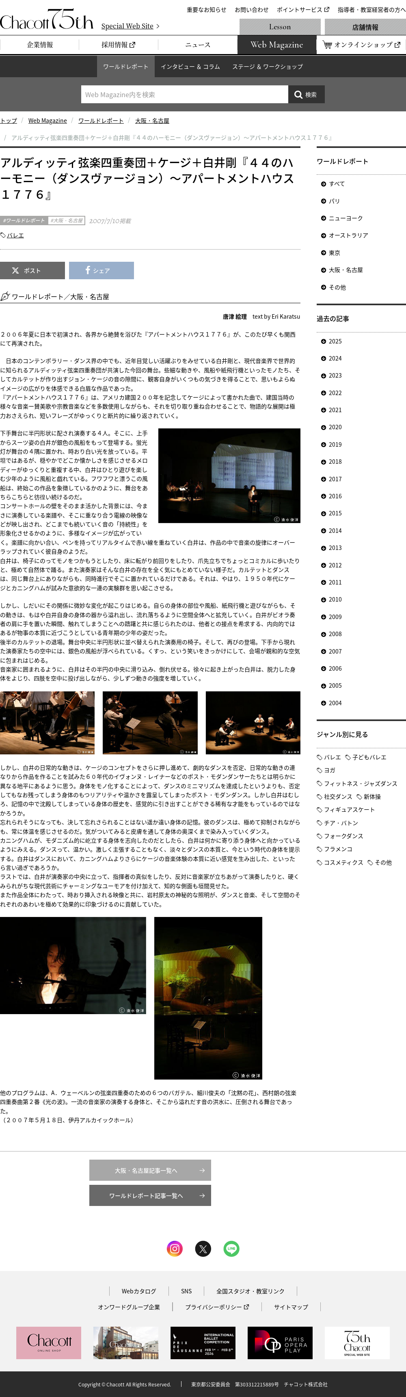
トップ (8, 120)
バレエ (15, 235)
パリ (334, 201)
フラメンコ (338, 849)
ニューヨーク (346, 218)
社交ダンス (338, 796)
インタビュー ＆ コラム (190, 66)
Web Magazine (47, 120)
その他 (337, 287)
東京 (334, 252)
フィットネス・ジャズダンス (360, 783)
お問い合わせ (252, 9)
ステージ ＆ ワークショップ (267, 66)
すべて (337, 183)
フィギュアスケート (349, 809)
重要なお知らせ (207, 9)
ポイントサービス (299, 9)
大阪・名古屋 (152, 120)
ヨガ (329, 770)
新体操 (372, 796)
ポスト (32, 270)
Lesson (280, 27)
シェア (101, 270)
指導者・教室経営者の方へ (372, 9)
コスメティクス (343, 862)
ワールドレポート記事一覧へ (146, 1195)
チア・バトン (341, 823)
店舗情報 (365, 27)
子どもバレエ (369, 757)
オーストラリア (348, 235)
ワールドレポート (126, 66)
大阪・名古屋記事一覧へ (146, 1170)
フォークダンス (343, 836)
